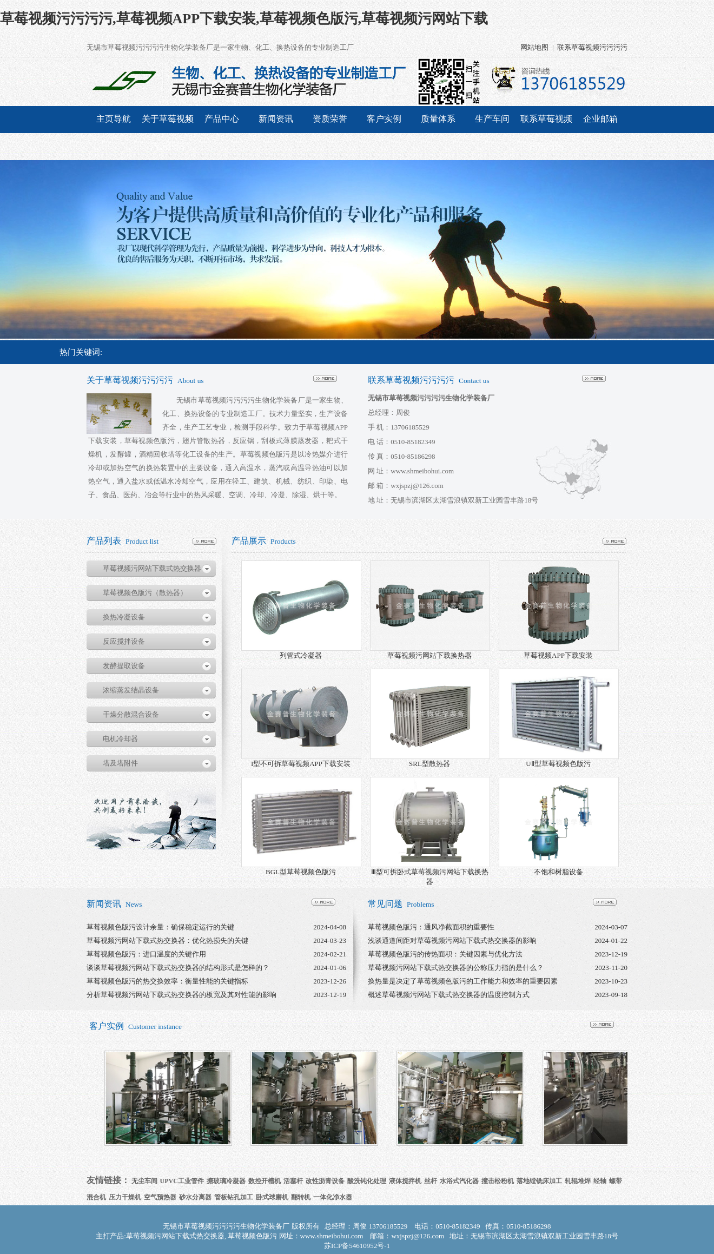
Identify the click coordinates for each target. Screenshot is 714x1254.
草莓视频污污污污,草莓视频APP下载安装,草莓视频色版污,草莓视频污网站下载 (244, 19)
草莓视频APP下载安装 (558, 655)
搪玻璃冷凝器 (226, 1181)
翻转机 (300, 1197)
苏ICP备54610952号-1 (357, 1246)
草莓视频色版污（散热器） (145, 593)
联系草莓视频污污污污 (592, 47)
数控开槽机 (264, 1181)
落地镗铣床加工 (539, 1181)
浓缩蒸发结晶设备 (131, 690)
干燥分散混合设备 (131, 714)
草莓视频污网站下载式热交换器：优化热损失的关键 (167, 940)
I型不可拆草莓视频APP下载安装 (301, 764)
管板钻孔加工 (233, 1197)
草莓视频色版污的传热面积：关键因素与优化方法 (445, 954)
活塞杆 (293, 1181)
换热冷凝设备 (124, 617)
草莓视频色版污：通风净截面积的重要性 (431, 927)
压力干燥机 (125, 1197)
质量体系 (438, 118)
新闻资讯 (276, 118)
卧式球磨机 (272, 1197)
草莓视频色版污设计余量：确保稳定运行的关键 (160, 927)
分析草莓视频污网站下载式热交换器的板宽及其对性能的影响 (181, 995)
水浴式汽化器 (459, 1181)
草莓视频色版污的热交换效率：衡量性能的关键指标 (167, 981)
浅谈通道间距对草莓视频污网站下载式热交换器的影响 (452, 940)
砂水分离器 (195, 1197)
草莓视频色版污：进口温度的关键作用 (146, 954)
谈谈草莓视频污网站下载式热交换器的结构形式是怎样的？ (178, 967)
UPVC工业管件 (182, 1181)
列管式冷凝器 (301, 655)
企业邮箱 (600, 118)
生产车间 (492, 118)
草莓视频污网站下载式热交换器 (152, 568)
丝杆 (430, 1181)
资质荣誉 (330, 118)
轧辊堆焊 (578, 1181)
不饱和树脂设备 (558, 872)
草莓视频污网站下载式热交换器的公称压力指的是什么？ (456, 967)
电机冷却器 (120, 739)
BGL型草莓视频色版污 (301, 872)
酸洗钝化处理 (366, 1181)
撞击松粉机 (497, 1181)
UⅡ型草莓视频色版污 (558, 764)
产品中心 (221, 118)
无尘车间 (144, 1181)
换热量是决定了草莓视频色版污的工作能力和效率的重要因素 (463, 981)
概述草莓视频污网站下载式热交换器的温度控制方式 (449, 995)
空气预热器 (160, 1197)
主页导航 (113, 118)
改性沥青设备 (325, 1181)
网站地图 (534, 47)
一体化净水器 (332, 1197)
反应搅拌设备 (124, 641)
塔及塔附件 (120, 763)
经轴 (599, 1181)
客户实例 (384, 118)
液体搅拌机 (405, 1181)
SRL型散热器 (429, 764)
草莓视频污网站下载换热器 (429, 655)
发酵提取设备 (124, 666)
